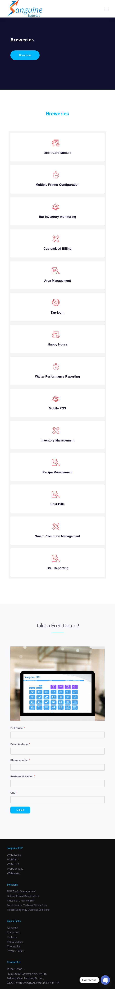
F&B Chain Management (21, 891)
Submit (20, 809)
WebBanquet (15, 868)
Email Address (20, 744)
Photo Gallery (15, 941)
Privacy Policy (15, 950)
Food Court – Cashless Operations (27, 905)
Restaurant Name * (22, 776)
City (13, 792)
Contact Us (13, 946)
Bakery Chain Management (23, 896)
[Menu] (106, 8)
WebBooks (14, 873)
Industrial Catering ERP (21, 900)
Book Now (25, 55)
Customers (13, 932)
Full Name (17, 727)
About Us (12, 927)
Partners (12, 937)
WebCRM (13, 863)
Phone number (20, 760)
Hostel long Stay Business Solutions (28, 909)
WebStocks (14, 854)
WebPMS (13, 859)
